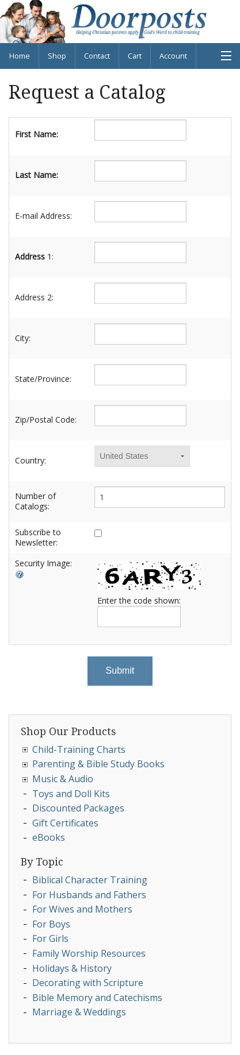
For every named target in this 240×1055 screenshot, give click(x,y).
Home (19, 56)
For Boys (51, 924)
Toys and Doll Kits (71, 793)
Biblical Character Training (89, 880)
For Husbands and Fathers (89, 894)
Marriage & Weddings (79, 1012)
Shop (57, 56)
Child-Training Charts (78, 749)
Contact (97, 56)
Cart (135, 56)
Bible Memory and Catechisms (97, 997)
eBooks (48, 837)
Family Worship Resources (89, 953)
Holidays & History (72, 968)
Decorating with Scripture (87, 982)
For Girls (50, 938)
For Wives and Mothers (82, 909)
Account (173, 56)
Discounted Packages (78, 808)
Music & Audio (62, 778)
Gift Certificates (65, 823)
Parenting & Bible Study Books (98, 764)
